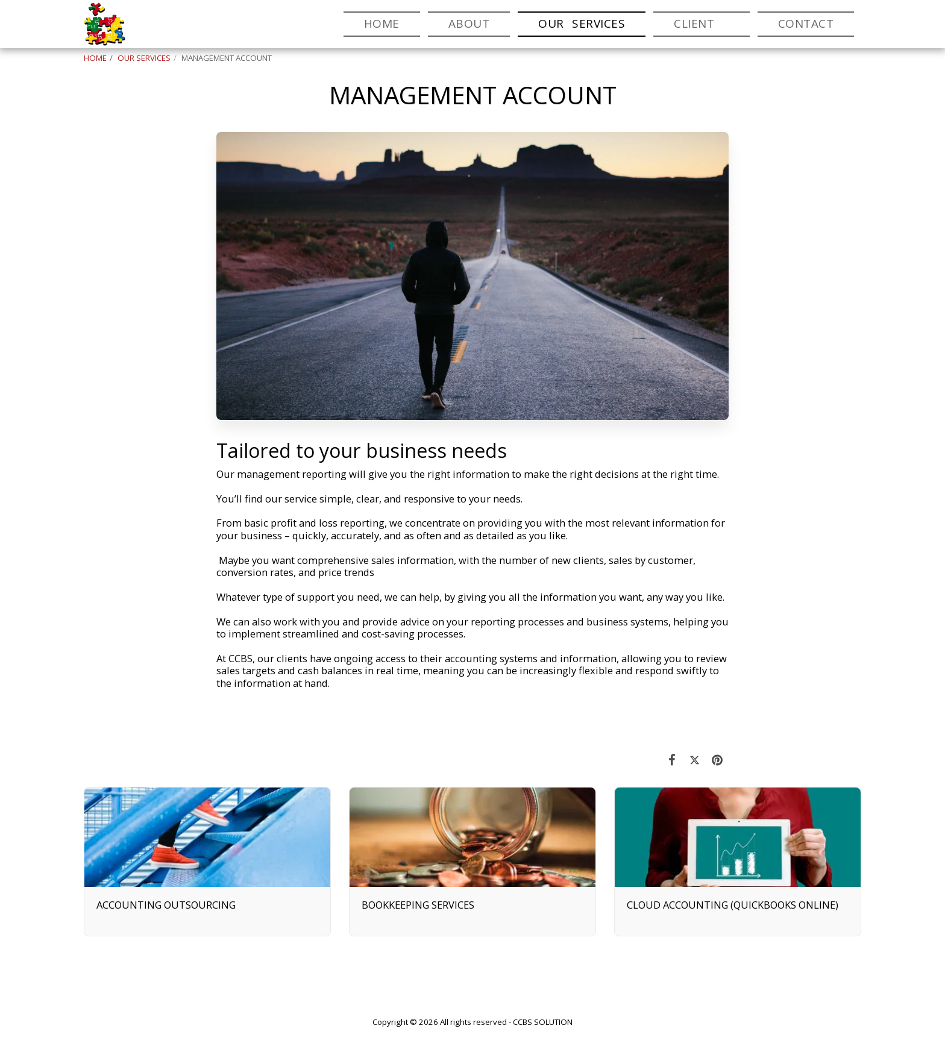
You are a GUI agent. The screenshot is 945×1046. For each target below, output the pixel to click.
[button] (701, 24)
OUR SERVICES (144, 57)
